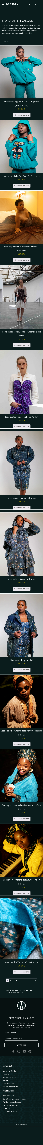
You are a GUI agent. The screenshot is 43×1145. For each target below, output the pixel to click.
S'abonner (21, 1045)
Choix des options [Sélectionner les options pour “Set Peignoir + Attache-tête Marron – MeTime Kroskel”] (21, 744)
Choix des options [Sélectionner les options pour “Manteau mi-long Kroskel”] (21, 670)
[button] (3, 4)
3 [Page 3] (13, 980)
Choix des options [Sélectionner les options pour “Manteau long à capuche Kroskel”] (21, 589)
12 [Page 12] (27, 980)
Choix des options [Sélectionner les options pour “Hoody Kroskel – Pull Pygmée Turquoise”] (21, 186)
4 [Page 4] (16, 980)
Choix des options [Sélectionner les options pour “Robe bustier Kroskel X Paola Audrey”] (21, 426)
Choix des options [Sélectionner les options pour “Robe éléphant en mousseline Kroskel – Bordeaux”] (21, 260)
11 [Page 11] (23, 980)
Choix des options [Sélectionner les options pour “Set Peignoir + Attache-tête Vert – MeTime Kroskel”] (21, 819)
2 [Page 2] (10, 980)
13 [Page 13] (31, 980)
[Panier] (35, 4)
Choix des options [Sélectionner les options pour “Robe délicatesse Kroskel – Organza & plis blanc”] (21, 345)
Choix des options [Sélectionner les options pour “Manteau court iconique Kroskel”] (21, 507)
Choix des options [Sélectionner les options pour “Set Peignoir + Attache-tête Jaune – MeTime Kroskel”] (21, 893)
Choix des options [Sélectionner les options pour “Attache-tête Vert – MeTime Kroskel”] (21, 972)
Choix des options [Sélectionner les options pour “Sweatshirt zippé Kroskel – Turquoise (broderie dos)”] (21, 115)
